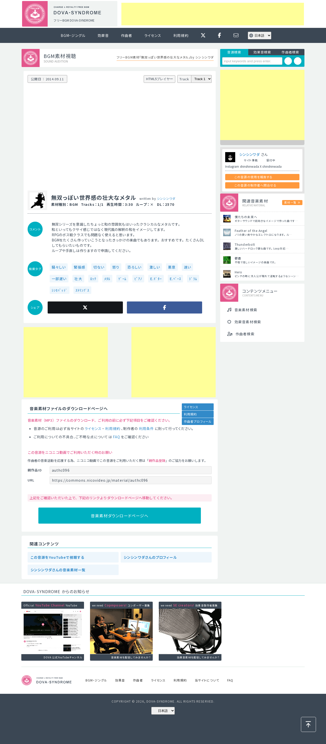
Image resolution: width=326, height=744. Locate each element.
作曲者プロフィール (198, 421)
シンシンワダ (166, 198)
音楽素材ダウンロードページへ (120, 516)
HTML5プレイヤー (159, 79)
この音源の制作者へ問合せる (255, 185)
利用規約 (180, 35)
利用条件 (146, 428)
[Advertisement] (212, 14)
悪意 (172, 267)
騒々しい (59, 267)
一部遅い (59, 278)
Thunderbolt (245, 244)
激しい (154, 267)
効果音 (103, 35)
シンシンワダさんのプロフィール (150, 557)
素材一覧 (290, 202)
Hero (238, 272)
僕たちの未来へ (246, 217)
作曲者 (126, 35)
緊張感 (79, 267)
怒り (115, 267)
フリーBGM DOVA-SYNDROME (74, 20)
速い (187, 267)
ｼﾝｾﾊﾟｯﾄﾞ (59, 290)
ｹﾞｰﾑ (122, 278)
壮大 (78, 278)
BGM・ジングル (73, 35)
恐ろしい (134, 267)
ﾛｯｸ (93, 278)
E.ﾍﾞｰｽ (175, 278)
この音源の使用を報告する (253, 177)
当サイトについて (207, 680)
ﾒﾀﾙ (107, 278)
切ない (98, 267)
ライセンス (152, 35)
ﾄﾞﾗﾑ (193, 278)
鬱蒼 (238, 258)
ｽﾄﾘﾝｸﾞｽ (82, 290)
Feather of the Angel (251, 230)
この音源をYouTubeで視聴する (57, 557)
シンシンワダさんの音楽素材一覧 (58, 569)
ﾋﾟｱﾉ (138, 278)
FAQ (116, 436)
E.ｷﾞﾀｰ (156, 278)
